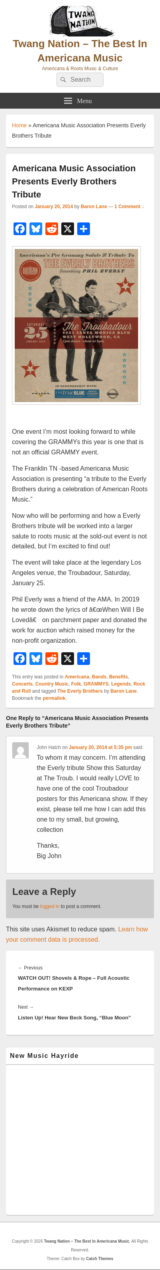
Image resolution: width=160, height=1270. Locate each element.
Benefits (118, 677)
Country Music (51, 684)
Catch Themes (99, 1259)
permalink (54, 698)
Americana (77, 677)
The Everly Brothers (80, 691)
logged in (50, 906)
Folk (76, 684)
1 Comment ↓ (129, 206)
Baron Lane (94, 206)
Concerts (22, 684)
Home (19, 125)
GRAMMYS (96, 684)
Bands (99, 677)
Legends (121, 684)
